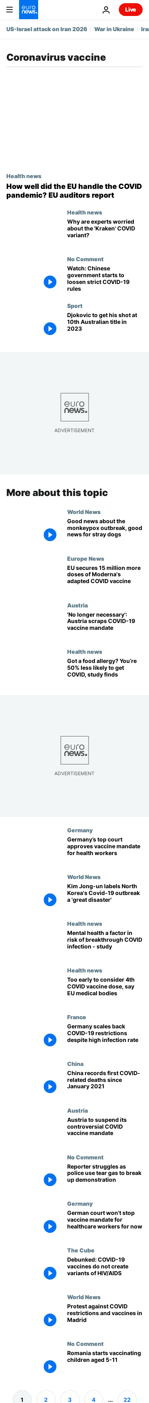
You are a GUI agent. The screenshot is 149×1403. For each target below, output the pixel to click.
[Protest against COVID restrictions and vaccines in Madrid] (105, 1317)
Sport (75, 305)
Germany (80, 830)
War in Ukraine (114, 29)
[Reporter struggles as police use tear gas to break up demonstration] (105, 1177)
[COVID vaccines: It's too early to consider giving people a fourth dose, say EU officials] (105, 990)
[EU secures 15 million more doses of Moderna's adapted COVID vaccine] (105, 578)
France (76, 1017)
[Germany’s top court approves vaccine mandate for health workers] (105, 850)
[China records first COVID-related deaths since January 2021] (105, 1083)
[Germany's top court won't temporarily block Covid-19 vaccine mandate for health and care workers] (105, 1223)
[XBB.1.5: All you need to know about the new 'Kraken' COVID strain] (105, 232)
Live (130, 9)
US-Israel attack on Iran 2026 (46, 29)
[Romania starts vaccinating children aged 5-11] (105, 1363)
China (75, 1063)
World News (84, 511)
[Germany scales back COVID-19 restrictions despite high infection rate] (105, 1037)
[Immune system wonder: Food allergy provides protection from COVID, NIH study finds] (105, 671)
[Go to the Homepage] (28, 9)
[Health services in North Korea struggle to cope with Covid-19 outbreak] (105, 897)
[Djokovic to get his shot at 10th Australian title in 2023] (105, 325)
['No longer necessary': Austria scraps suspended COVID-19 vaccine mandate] (105, 625)
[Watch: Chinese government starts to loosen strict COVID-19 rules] (105, 279)
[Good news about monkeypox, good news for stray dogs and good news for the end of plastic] (105, 532)
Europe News (85, 558)
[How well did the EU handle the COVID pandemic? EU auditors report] (74, 190)
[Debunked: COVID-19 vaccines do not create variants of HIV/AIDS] (105, 1270)
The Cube (81, 1250)
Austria (77, 604)
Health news (23, 176)
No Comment (85, 259)
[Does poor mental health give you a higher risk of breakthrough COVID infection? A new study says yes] (105, 943)
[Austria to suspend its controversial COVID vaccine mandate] (105, 1130)
